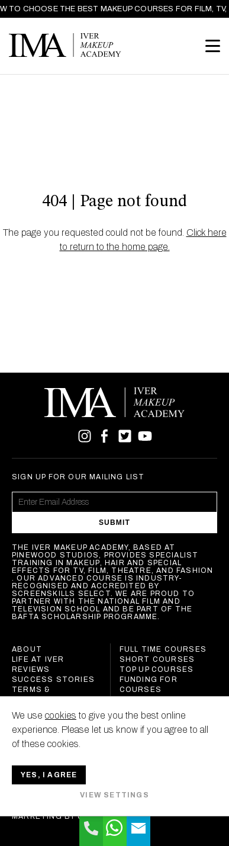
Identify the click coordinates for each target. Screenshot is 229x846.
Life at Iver (38, 659)
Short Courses (157, 659)
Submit (114, 522)
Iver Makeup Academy (65, 45)
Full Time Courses (163, 649)
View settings (114, 795)
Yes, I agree (49, 775)
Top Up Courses (157, 669)
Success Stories (53, 679)
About (27, 649)
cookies (60, 715)
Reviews (31, 669)
